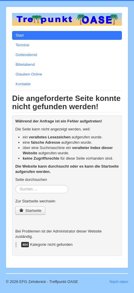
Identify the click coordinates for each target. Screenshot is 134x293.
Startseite (30, 210)
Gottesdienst (26, 55)
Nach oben (119, 281)
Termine (22, 45)
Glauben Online (29, 74)
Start (20, 35)
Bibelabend (25, 64)
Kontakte (23, 84)
